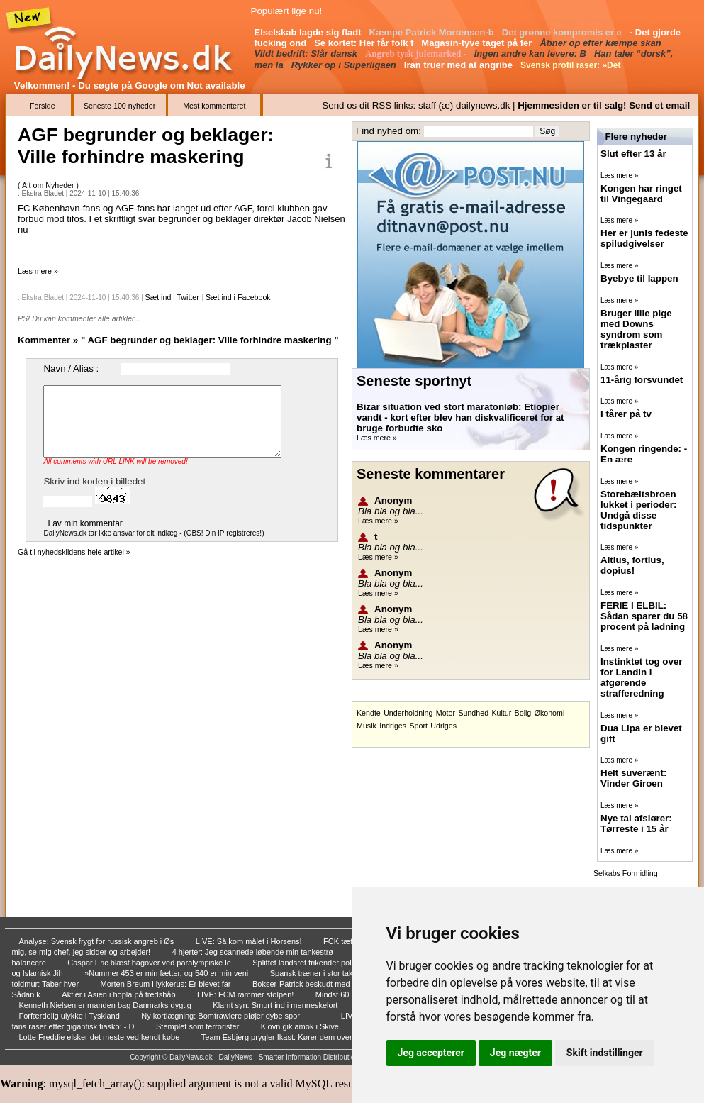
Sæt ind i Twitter (172, 297)
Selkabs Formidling (625, 873)
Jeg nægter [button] (515, 1052)
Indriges (392, 725)
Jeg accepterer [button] (431, 1052)
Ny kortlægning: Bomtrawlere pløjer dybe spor (221, 1015)
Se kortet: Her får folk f (365, 43)
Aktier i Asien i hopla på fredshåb (119, 994)
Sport (418, 725)
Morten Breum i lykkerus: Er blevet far (167, 984)
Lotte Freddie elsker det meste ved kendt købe (100, 1037)
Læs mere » (38, 271)
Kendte (369, 713)
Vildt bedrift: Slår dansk (307, 53)
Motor (445, 713)
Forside (42, 105)
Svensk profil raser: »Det (571, 65)
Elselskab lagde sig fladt (309, 32)
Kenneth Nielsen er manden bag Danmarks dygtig (106, 1005)
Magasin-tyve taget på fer (478, 43)
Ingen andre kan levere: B (531, 53)
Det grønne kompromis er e (563, 32)
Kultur (501, 713)
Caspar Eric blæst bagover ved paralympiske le (150, 962)
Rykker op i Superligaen (345, 65)
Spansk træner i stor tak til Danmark (333, 973)
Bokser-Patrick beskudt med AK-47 (314, 984)
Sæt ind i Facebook (238, 297)
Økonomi (550, 713)
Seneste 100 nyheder (119, 105)
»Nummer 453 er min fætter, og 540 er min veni (167, 973)
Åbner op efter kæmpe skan (602, 43)
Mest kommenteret (214, 105)
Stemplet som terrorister (198, 1026)
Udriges (443, 725)
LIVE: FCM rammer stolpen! (246, 994)
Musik (366, 725)
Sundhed (473, 713)
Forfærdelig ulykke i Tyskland (70, 1015)
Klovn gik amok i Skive (301, 1026)
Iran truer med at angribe (459, 65)
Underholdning (408, 713)
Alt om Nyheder (49, 185)
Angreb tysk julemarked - (417, 53)
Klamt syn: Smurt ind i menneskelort (276, 1005)
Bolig (523, 713)
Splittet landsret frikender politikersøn (317, 962)
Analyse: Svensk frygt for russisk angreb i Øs (98, 941)
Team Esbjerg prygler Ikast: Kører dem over (277, 1037)
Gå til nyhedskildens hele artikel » (74, 552)
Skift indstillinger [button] (604, 1052)
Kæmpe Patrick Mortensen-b (433, 32)
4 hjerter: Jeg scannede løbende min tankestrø (254, 952)
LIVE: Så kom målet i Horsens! (250, 941)
